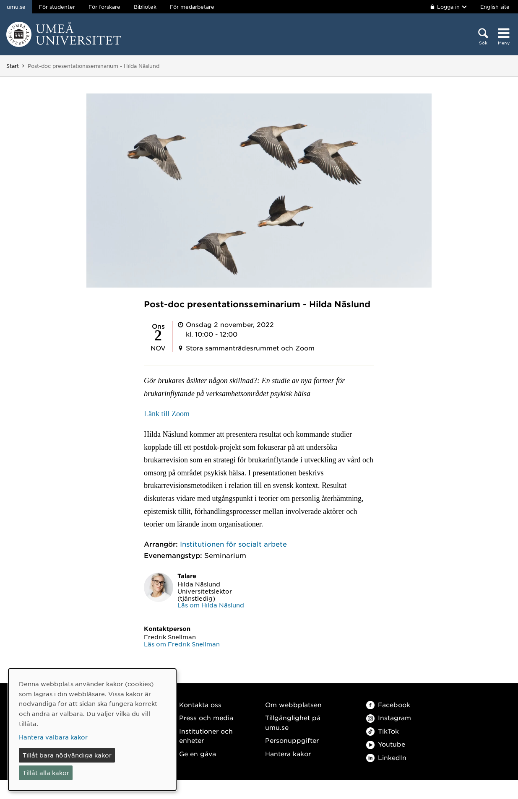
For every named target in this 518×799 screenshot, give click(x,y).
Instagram (388, 717)
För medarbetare (192, 6)
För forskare (104, 6)
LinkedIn (386, 757)
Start (12, 65)
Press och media (206, 717)
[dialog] (92, 730)
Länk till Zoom (167, 414)
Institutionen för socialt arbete (233, 544)
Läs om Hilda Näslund (210, 605)
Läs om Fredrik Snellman (182, 644)
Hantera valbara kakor (53, 737)
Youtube (385, 744)
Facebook (388, 704)
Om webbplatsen (293, 704)
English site (495, 6)
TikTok (382, 731)
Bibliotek (145, 6)
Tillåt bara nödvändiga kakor (67, 755)
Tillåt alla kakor (46, 772)
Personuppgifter (292, 740)
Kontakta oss (200, 704)
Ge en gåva (197, 753)
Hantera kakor (288, 753)
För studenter (57, 6)
